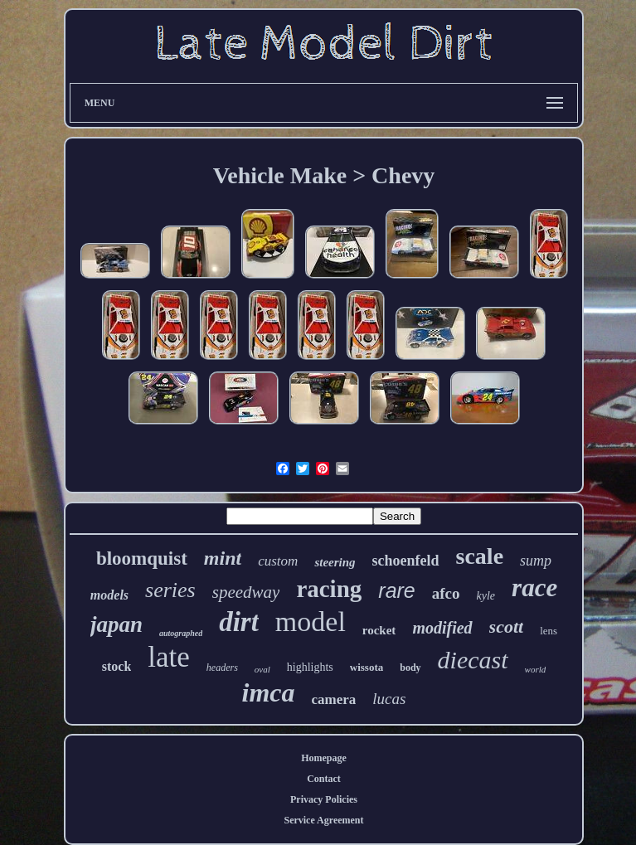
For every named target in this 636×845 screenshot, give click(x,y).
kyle (486, 596)
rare (396, 590)
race (534, 587)
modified (442, 628)
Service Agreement (323, 820)
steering (334, 562)
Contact (324, 778)
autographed (180, 633)
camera (334, 699)
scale (480, 556)
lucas (388, 698)
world (535, 669)
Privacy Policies (323, 799)
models (109, 595)
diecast (473, 659)
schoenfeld (405, 560)
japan (116, 624)
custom (278, 561)
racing (329, 588)
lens (548, 630)
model (310, 621)
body (410, 667)
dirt (239, 622)
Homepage (324, 758)
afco (446, 593)
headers (222, 667)
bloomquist (141, 558)
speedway (246, 592)
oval (262, 669)
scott (506, 626)
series (170, 590)
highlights (310, 667)
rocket (379, 630)
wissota (366, 667)
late (169, 657)
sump (535, 560)
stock (117, 666)
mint (222, 558)
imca (268, 692)
